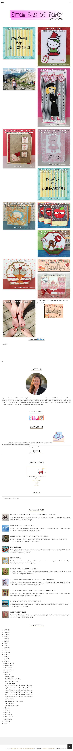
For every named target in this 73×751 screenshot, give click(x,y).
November (8, 665)
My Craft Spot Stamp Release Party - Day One (54, 233)
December (8, 663)
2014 (5, 657)
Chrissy (36, 485)
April (6, 712)
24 (23, 57)
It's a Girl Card (19, 28)
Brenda (37, 482)
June (6, 708)
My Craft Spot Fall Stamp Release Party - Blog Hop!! (32, 590)
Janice (36, 478)
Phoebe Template (28, 748)
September (9, 670)
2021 (5, 641)
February (8, 717)
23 (23, 88)
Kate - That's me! (36, 480)
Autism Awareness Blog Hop (22, 525)
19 (58, 64)
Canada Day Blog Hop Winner (53, 261)
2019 (5, 645)
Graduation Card (53, 70)
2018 (5, 648)
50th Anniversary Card (19, 71)
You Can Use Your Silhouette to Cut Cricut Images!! (32, 515)
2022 (5, 639)
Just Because (15, 547)
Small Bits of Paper (16, 748)
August (7, 672)
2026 (5, 630)
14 (58, 255)
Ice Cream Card (19, 260)
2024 (5, 634)
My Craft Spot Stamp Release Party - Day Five (54, 132)
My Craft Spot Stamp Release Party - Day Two (54, 205)
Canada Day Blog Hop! (19, 302)
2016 (5, 652)
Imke (36, 483)
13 (58, 125)
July (6, 674)
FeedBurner (40, 453)
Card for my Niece (18, 612)
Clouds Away (15, 558)
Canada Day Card (53, 275)
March (7, 714)
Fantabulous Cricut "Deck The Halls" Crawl (29, 536)
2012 (5, 661)
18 (58, 296)
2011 (5, 721)
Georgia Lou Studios (48, 748)
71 (23, 166)
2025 (5, 632)
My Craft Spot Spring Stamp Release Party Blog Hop (32, 579)
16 (58, 164)
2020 (5, 643)
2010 (5, 723)
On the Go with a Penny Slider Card (25, 601)
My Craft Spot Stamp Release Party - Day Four (54, 171)
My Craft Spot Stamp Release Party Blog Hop (19, 132)
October (8, 668)
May (6, 710)
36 (23, 335)
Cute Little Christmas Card (53, 29)
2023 (5, 636)
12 (58, 198)
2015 (5, 654)
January (7, 719)
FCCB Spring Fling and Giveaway (23, 569)
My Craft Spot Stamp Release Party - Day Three (19, 205)
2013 (5, 659)
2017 (5, 650)
